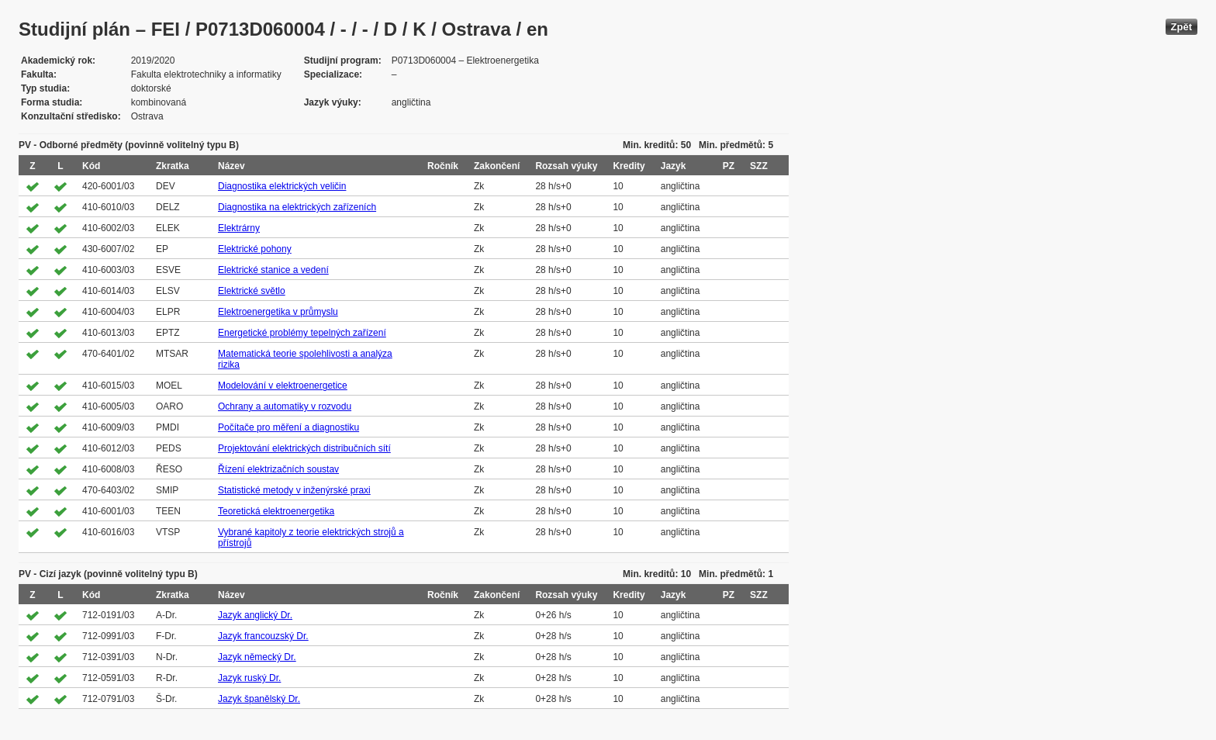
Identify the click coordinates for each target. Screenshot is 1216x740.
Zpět (1181, 27)
